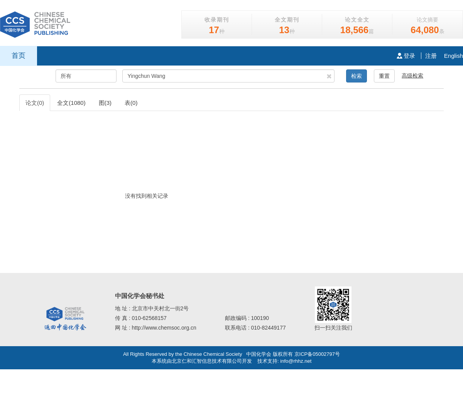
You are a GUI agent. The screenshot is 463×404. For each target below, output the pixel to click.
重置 (384, 76)
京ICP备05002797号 (317, 354)
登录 (406, 55)
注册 (431, 55)
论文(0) (34, 102)
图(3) (105, 102)
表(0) (131, 102)
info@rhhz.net (295, 361)
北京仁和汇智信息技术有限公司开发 (212, 361)
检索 (356, 76)
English (453, 55)
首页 (18, 55)
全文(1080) (71, 102)
